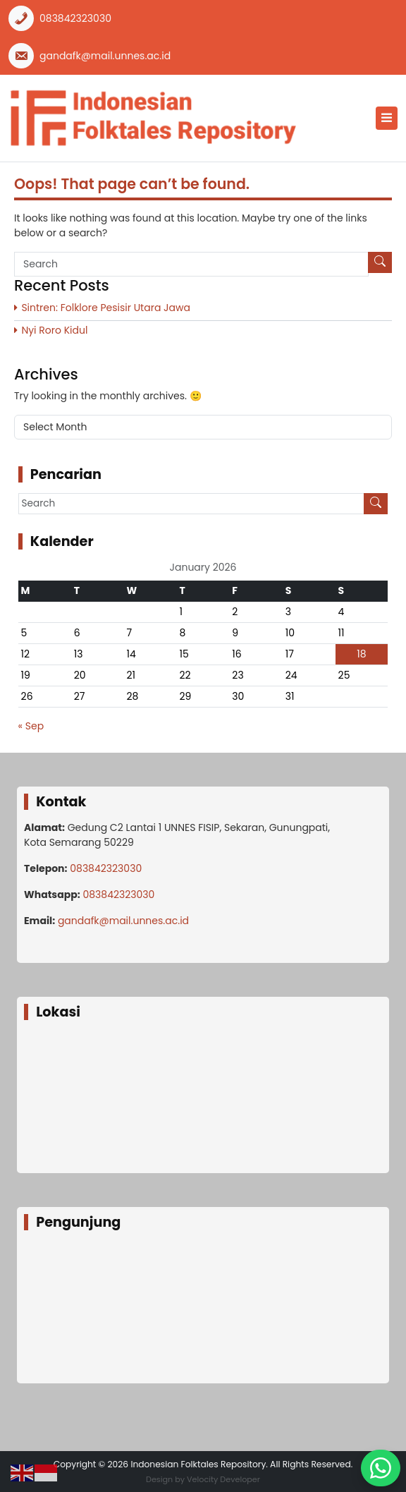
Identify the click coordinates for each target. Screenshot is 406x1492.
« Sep (31, 726)
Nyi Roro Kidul (54, 330)
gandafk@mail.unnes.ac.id (105, 56)
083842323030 (75, 18)
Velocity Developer (223, 1479)
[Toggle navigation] (387, 119)
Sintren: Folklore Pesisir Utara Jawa (105, 308)
